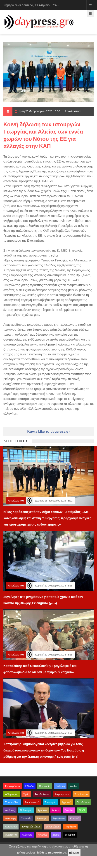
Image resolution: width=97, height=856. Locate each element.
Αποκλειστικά (72, 111)
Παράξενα (70, 826)
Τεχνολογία (59, 818)
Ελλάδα (29, 786)
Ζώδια (56, 834)
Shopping (70, 834)
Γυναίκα (69, 810)
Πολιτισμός (26, 810)
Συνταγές (26, 818)
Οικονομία (44, 786)
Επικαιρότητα (12, 786)
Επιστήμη (42, 818)
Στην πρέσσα (62, 794)
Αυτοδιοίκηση (42, 794)
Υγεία (26, 794)
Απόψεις (10, 810)
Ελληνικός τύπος (31, 826)
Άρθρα (55, 810)
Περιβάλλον (83, 802)
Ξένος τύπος (52, 826)
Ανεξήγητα (11, 834)
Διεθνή (73, 786)
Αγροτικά (66, 802)
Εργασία (42, 810)
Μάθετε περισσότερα (51, 852)
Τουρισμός (50, 802)
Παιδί (82, 810)
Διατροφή (10, 818)
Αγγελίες (42, 834)
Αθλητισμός (11, 794)
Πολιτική (60, 786)
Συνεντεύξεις (12, 802)
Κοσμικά (74, 818)
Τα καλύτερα (81, 794)
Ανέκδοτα (27, 834)
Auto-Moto (11, 826)
